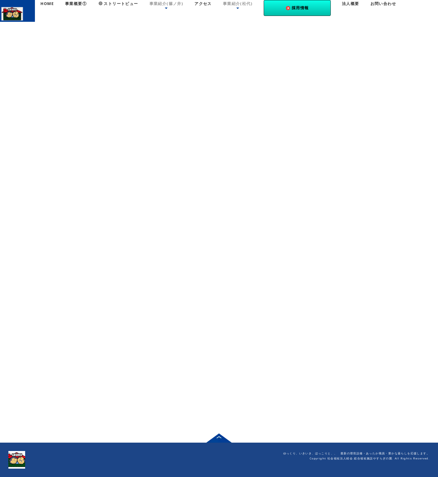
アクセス (203, 3)
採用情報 (297, 7)
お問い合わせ (383, 3)
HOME (47, 3)
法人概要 (350, 3)
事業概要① (76, 3)
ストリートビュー (118, 3)
